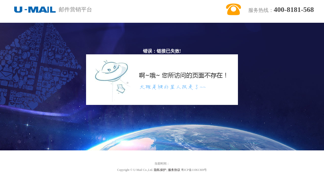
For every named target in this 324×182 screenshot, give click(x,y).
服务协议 (174, 170)
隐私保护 (160, 170)
